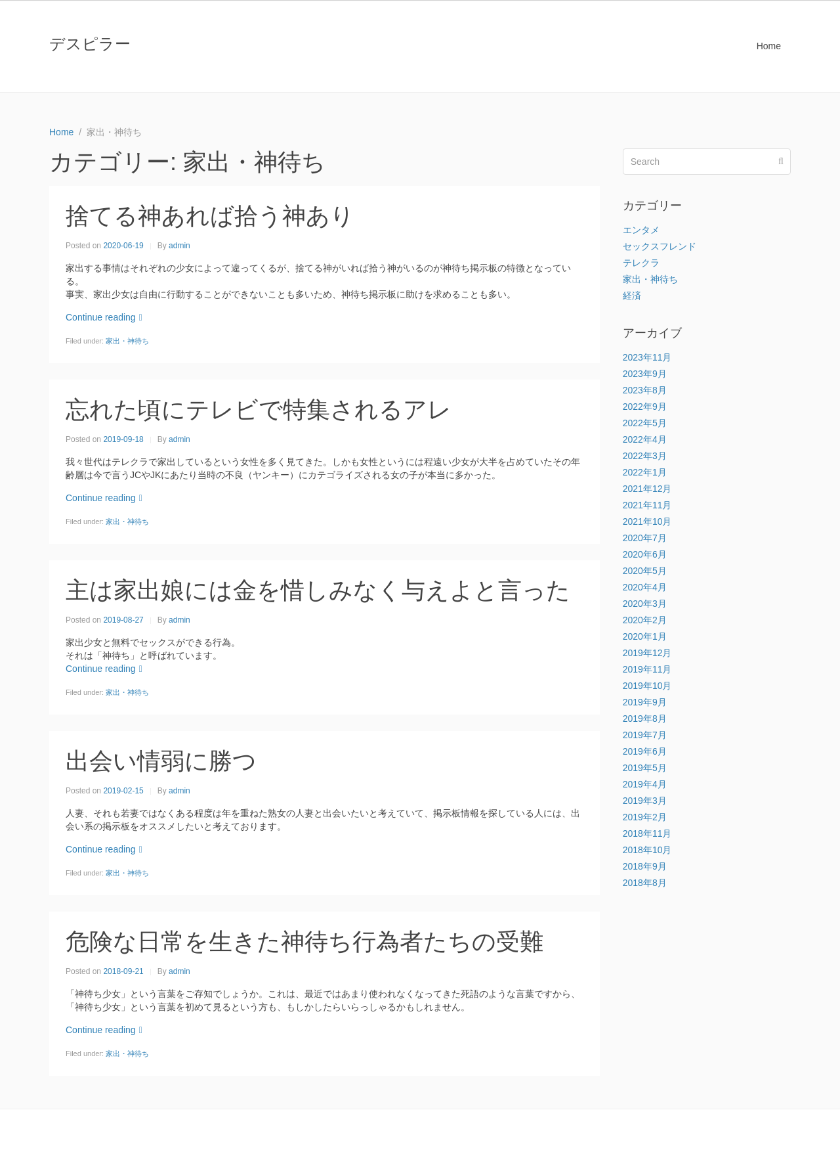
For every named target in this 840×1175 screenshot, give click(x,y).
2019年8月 (645, 718)
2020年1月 (645, 636)
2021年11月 (647, 505)
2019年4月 (645, 784)
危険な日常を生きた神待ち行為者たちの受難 (304, 941)
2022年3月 (645, 456)
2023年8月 (645, 390)
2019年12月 (647, 653)
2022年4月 (645, 439)
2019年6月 (645, 751)
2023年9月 (645, 373)
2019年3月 (645, 800)
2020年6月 (645, 554)
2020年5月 (645, 570)
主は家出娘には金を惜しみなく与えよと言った (318, 590)
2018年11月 (647, 833)
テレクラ (641, 262)
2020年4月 (645, 587)
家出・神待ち (127, 341)
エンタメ (641, 230)
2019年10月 (647, 685)
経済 (632, 295)
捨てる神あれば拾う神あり (210, 215)
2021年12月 (647, 488)
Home (769, 46)
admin (179, 245)
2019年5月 (645, 768)
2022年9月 (645, 406)
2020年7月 (645, 538)
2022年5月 (645, 423)
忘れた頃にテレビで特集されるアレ (259, 409)
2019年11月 (647, 669)
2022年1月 (645, 472)
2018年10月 (647, 850)
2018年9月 (645, 866)
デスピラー (90, 44)
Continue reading (104, 317)
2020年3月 (645, 603)
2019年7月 (645, 735)
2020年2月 (645, 620)
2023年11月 (647, 357)
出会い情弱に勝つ (161, 760)
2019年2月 (645, 817)
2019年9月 (645, 702)
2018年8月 (645, 882)
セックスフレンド (659, 246)
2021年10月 (647, 521)
